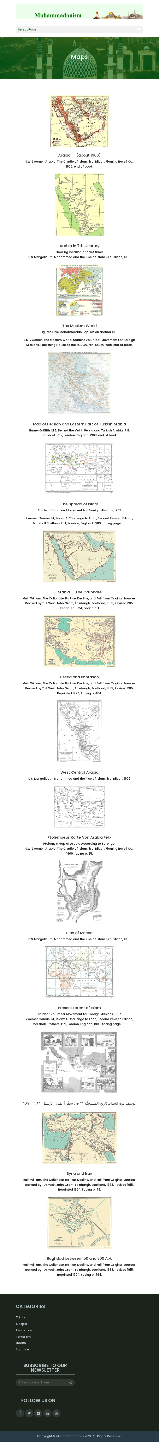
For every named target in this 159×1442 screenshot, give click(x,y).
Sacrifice (22, 1349)
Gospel (21, 1324)
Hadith (21, 1343)
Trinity (20, 1317)
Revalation (24, 1330)
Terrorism (23, 1337)
